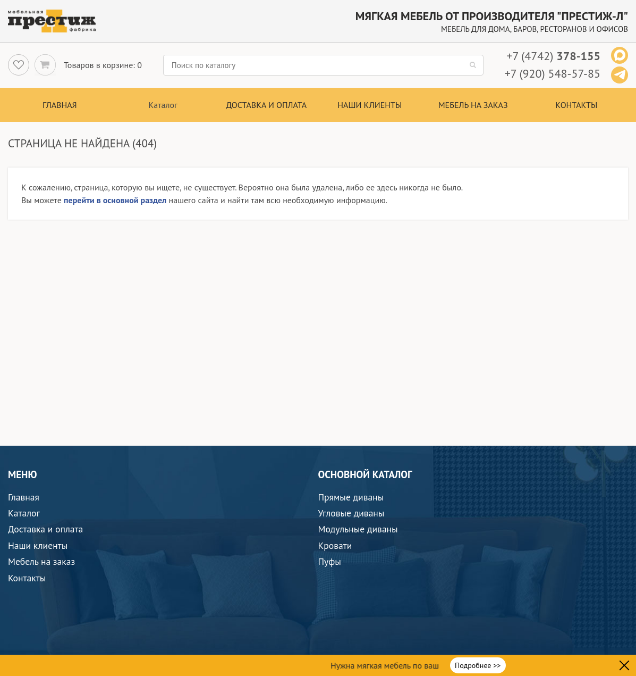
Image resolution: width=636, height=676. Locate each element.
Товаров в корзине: (99, 65)
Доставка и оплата (266, 104)
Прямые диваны (351, 497)
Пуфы (329, 561)
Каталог (24, 513)
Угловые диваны (351, 513)
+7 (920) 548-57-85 (552, 73)
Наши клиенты (369, 104)
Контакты (576, 104)
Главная (60, 104)
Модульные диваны (358, 529)
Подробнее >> (478, 665)
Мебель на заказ (473, 104)
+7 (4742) (553, 55)
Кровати (335, 545)
